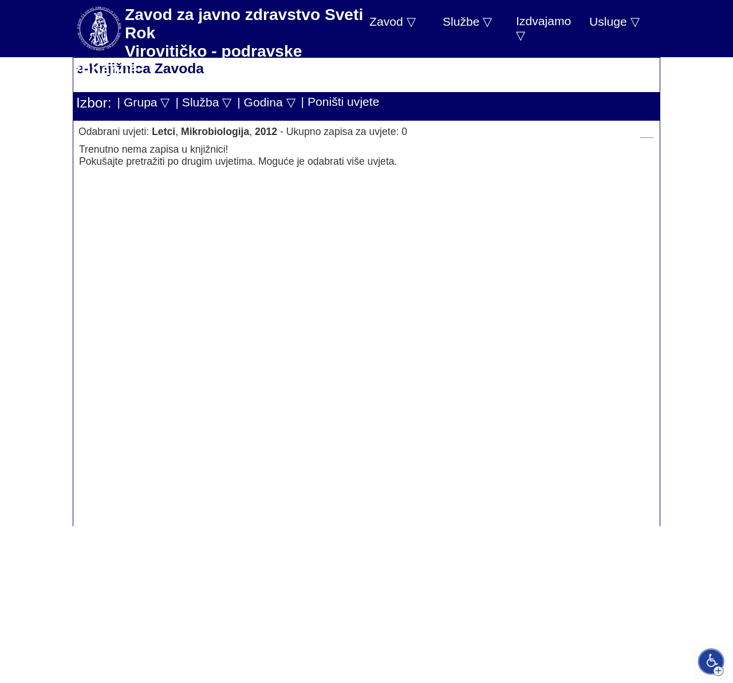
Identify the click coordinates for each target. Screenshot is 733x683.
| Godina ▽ (266, 102)
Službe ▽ (467, 21)
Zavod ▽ (392, 21)
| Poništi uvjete (340, 101)
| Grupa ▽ (143, 102)
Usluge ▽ (614, 21)
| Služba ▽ (203, 102)
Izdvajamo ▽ (543, 28)
